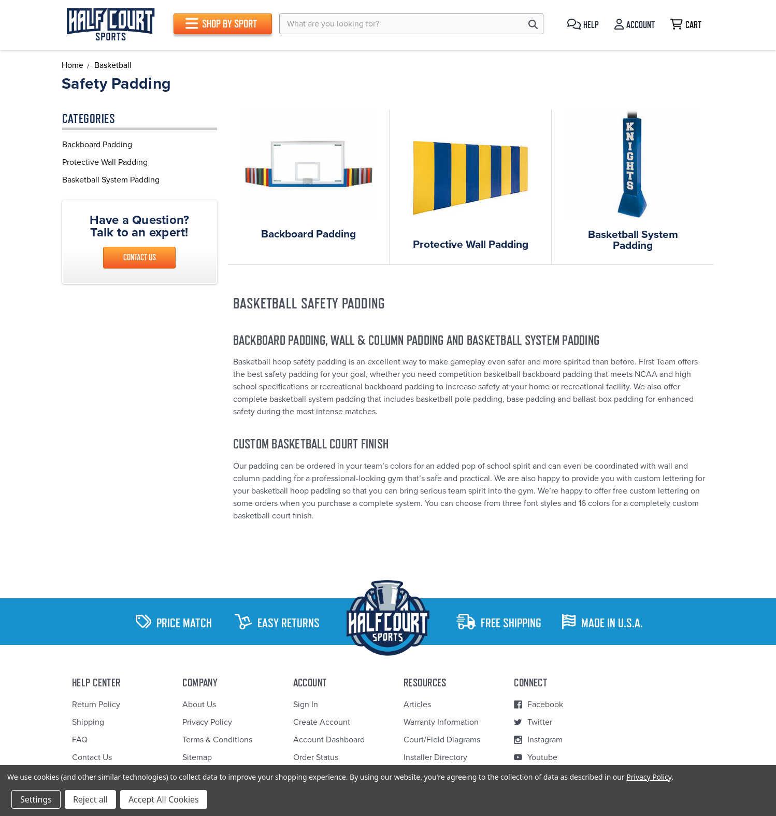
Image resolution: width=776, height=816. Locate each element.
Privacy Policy (207, 722)
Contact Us (139, 257)
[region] (139, 162)
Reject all (90, 799)
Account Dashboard (329, 740)
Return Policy (96, 704)
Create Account (321, 722)
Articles (417, 704)
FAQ (80, 740)
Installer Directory (435, 757)
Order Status (315, 757)
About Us (199, 704)
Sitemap (197, 757)
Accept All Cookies (163, 799)
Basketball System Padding (111, 180)
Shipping (88, 722)
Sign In (305, 704)
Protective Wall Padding (105, 162)
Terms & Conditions (217, 740)
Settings (36, 799)
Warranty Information (441, 722)
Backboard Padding (97, 144)
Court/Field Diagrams (442, 740)
